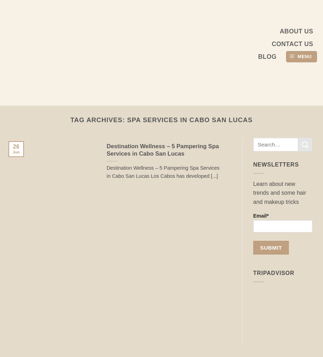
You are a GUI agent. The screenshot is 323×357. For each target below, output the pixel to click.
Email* (282, 222)
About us (296, 31)
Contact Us (292, 44)
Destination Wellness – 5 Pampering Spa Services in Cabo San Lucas (163, 150)
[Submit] (305, 144)
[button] (301, 57)
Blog (267, 56)
